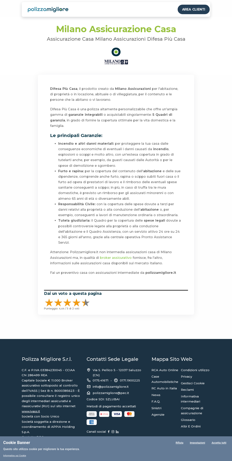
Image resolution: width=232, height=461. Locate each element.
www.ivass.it (31, 411)
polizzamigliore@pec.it (111, 393)
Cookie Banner (16, 442)
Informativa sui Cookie (15, 455)
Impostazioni (197, 443)
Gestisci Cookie (193, 383)
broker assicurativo (116, 258)
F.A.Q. (155, 401)
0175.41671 (100, 380)
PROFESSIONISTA (123, 9)
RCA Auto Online (164, 370)
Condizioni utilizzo (195, 370)
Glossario (188, 420)
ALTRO (148, 9)
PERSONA (96, 9)
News (155, 395)
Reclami (187, 390)
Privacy (186, 376)
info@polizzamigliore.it (111, 387)
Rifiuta (179, 443)
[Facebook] (115, 432)
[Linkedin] (138, 432)
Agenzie (157, 414)
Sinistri (156, 408)
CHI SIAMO (167, 9)
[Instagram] (126, 432)
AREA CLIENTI (193, 9)
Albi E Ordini (191, 426)
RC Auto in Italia (164, 388)
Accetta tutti (219, 443)
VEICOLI (77, 9)
